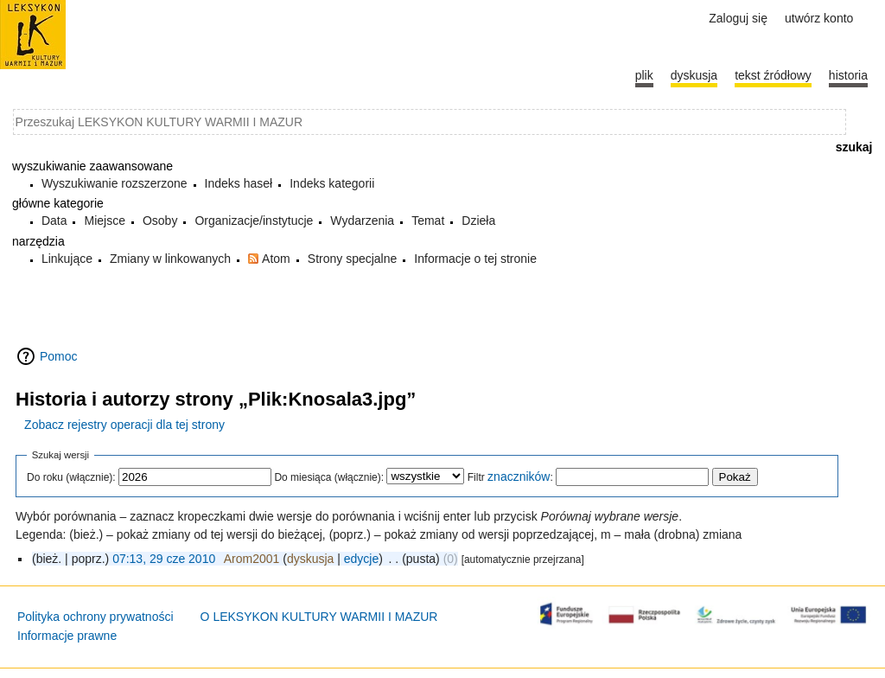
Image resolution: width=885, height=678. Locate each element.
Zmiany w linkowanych (170, 258)
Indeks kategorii (332, 183)
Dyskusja (694, 75)
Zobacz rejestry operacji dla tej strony (124, 425)
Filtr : (510, 477)
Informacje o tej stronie (475, 258)
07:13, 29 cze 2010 (163, 559)
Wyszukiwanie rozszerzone (114, 183)
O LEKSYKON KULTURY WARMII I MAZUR (319, 617)
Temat (427, 220)
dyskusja (310, 559)
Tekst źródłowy (773, 75)
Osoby (160, 220)
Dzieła (478, 220)
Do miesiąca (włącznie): (329, 477)
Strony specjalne (353, 258)
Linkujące (66, 258)
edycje (361, 559)
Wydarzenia (362, 220)
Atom (276, 258)
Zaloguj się (738, 18)
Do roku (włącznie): (71, 477)
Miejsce (104, 220)
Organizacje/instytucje (253, 220)
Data (54, 220)
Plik (644, 75)
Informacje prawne (67, 636)
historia (848, 75)
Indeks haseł (239, 183)
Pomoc (59, 356)
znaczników (518, 476)
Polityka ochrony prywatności (95, 617)
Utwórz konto (819, 18)
